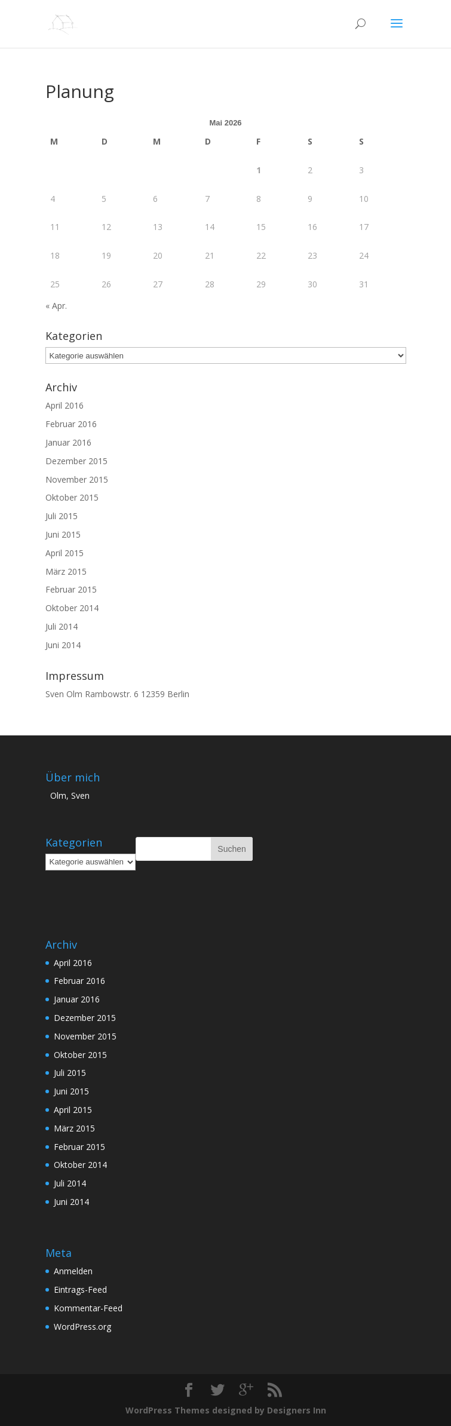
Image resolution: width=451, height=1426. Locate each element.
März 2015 (66, 571)
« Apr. (56, 305)
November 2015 (76, 479)
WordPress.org (82, 1326)
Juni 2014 (63, 645)
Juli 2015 (61, 516)
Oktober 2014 (72, 608)
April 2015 (64, 553)
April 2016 (64, 405)
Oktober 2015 (72, 497)
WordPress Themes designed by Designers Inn (225, 1410)
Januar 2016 (68, 442)
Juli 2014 (61, 626)
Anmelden (73, 1271)
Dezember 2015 (76, 461)
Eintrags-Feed (80, 1289)
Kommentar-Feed (88, 1308)
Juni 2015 (63, 534)
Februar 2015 (71, 589)
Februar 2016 (71, 424)
